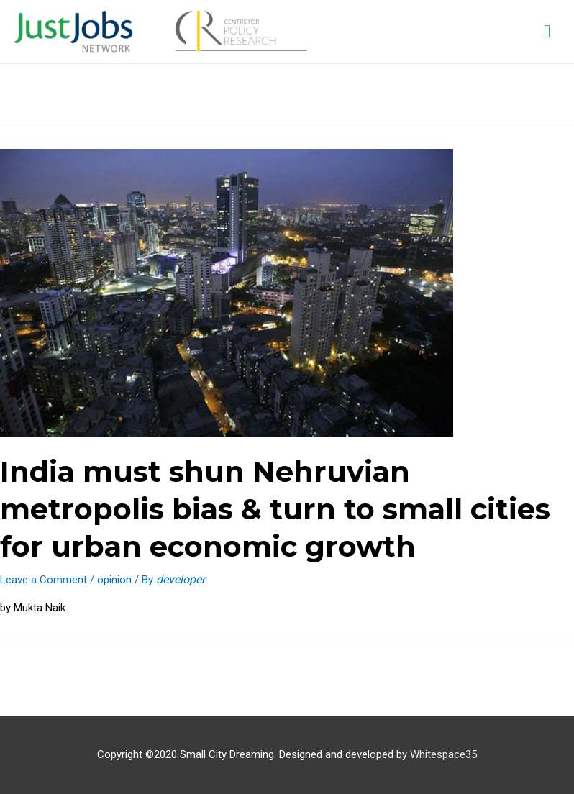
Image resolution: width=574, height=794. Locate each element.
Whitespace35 (443, 754)
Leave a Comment (43, 579)
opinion (114, 579)
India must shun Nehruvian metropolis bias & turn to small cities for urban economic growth (275, 509)
